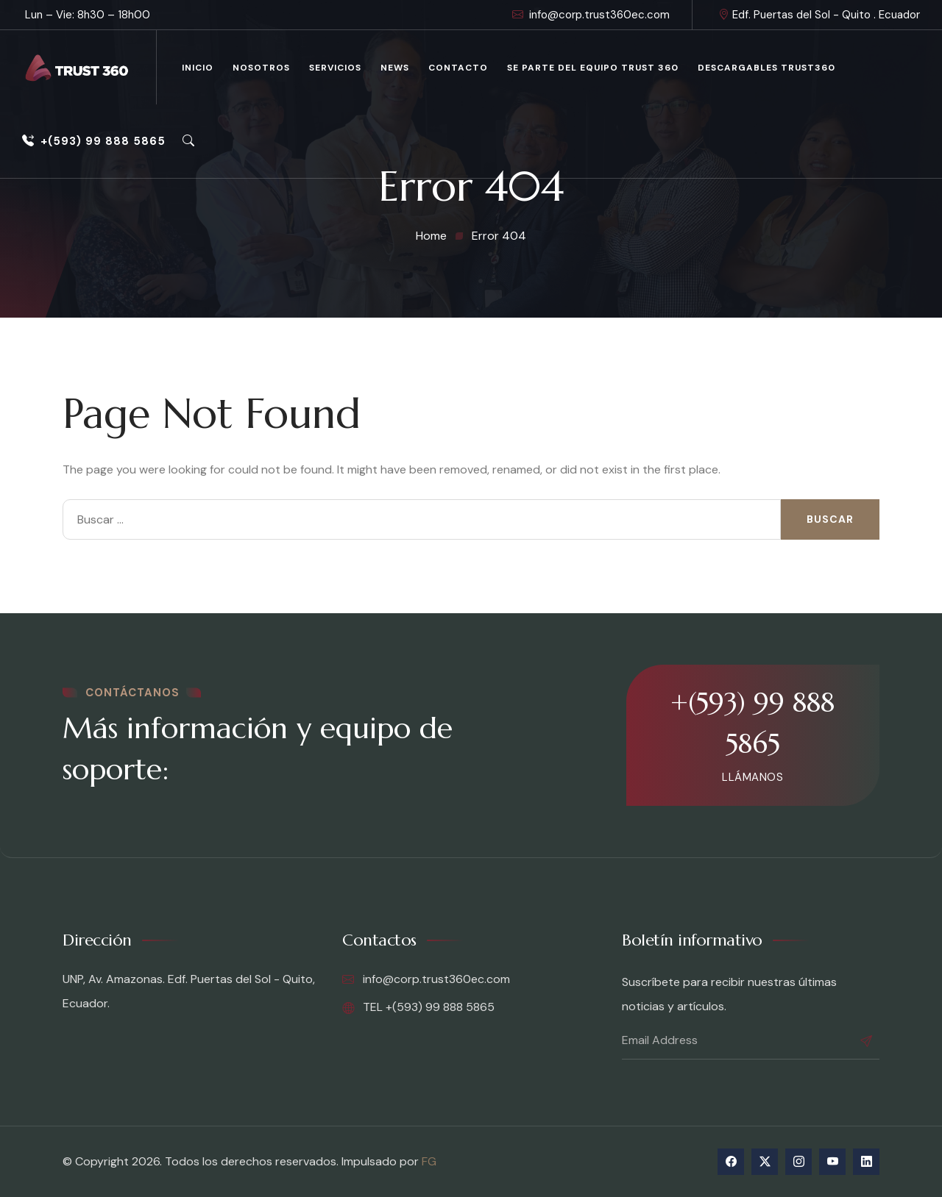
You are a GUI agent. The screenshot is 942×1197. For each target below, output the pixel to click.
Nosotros (261, 68)
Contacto (458, 68)
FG (429, 1161)
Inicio (197, 68)
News (394, 68)
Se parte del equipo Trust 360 (593, 68)
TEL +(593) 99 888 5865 (418, 1007)
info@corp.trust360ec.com (591, 14)
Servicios (335, 68)
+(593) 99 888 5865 (94, 141)
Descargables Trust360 (766, 68)
